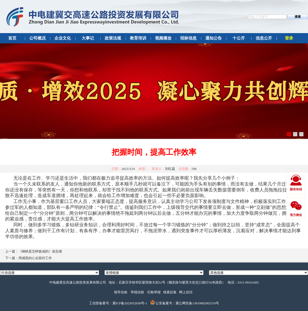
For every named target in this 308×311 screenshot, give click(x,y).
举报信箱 (137, 292)
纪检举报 (154, 292)
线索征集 (170, 292)
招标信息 (188, 38)
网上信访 (185, 292)
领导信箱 (120, 292)
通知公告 (213, 38)
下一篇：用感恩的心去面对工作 (28, 258)
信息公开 (264, 38)
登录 (289, 38)
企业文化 (62, 38)
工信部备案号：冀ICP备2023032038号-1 (118, 303)
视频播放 (163, 38)
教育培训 (138, 38)
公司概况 (37, 38)
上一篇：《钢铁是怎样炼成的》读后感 (33, 251)
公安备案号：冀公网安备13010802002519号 (187, 303)
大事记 (88, 38)
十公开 (239, 38)
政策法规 (113, 38)
